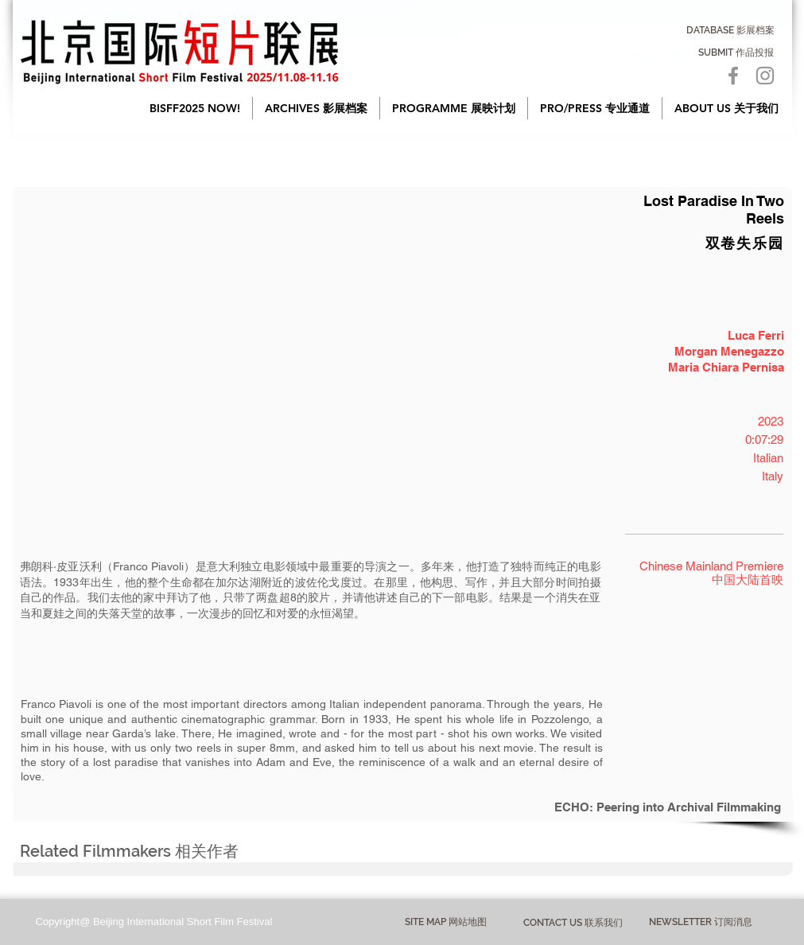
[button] (316, 108)
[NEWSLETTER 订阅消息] (701, 923)
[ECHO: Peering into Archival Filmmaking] (403, 807)
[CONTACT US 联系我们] (573, 923)
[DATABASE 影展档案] (730, 30)
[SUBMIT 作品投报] (736, 52)
